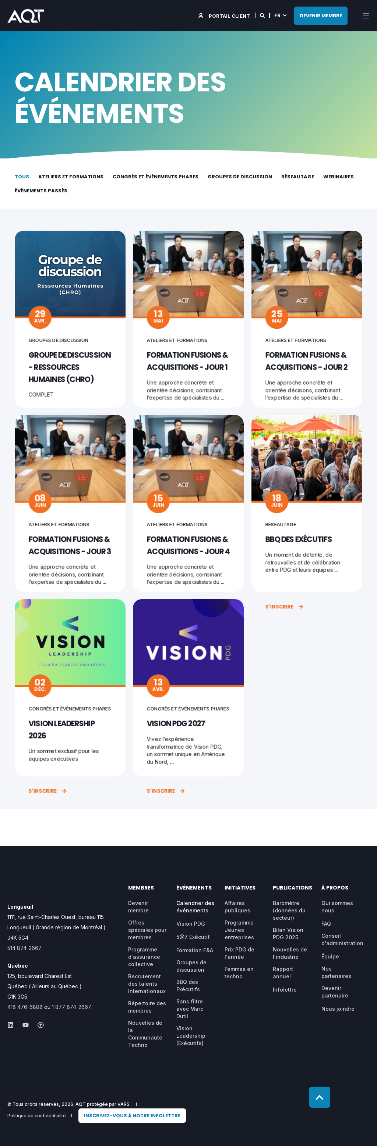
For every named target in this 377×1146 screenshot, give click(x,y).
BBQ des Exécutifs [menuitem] (188, 985)
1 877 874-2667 (71, 1007)
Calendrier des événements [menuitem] (195, 906)
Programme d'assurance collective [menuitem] (144, 956)
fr (277, 15)
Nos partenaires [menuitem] (336, 972)
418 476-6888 (25, 1007)
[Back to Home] (25, 18)
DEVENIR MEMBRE (321, 15)
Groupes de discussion (240, 176)
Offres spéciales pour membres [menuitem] (147, 929)
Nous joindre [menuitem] (338, 1009)
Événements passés (41, 190)
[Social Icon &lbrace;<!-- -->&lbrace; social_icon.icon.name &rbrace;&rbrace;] (12, 1025)
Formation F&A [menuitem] (194, 950)
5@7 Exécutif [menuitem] (193, 937)
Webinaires (338, 176)
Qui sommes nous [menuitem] (337, 906)
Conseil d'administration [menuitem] (342, 939)
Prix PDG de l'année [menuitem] (239, 953)
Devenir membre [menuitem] (138, 906)
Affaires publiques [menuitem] (237, 906)
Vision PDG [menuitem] (190, 923)
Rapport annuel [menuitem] (283, 972)
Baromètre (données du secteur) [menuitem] (289, 910)
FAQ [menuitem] (326, 923)
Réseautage (297, 176)
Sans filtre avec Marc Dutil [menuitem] (189, 1008)
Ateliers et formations (70, 176)
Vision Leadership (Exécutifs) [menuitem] (190, 1035)
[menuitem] (132, 1116)
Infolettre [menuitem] (285, 989)
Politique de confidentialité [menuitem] (36, 1116)
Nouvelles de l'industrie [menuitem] (290, 953)
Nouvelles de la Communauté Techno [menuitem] (145, 1034)
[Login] (224, 15)
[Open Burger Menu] (366, 16)
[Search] (263, 15)
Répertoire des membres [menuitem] (147, 1007)
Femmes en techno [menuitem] (239, 972)
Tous (22, 176)
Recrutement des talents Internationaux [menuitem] (147, 983)
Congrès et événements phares (155, 176)
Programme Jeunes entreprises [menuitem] (239, 929)
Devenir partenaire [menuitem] (334, 992)
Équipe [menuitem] (330, 956)
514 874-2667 (24, 948)
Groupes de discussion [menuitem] (191, 966)
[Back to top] (319, 1097)
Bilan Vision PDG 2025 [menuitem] (288, 933)
